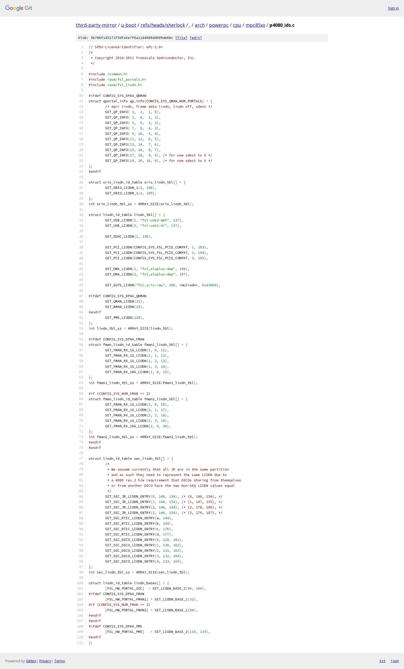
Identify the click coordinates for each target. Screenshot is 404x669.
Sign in (393, 8)
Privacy (45, 660)
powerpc (219, 25)
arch (200, 25)
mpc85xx (255, 25)
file (181, 38)
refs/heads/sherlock (163, 25)
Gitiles (31, 660)
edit (196, 38)
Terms (59, 660)
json (395, 660)
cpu (237, 25)
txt (382, 660)
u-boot (128, 25)
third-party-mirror (96, 25)
